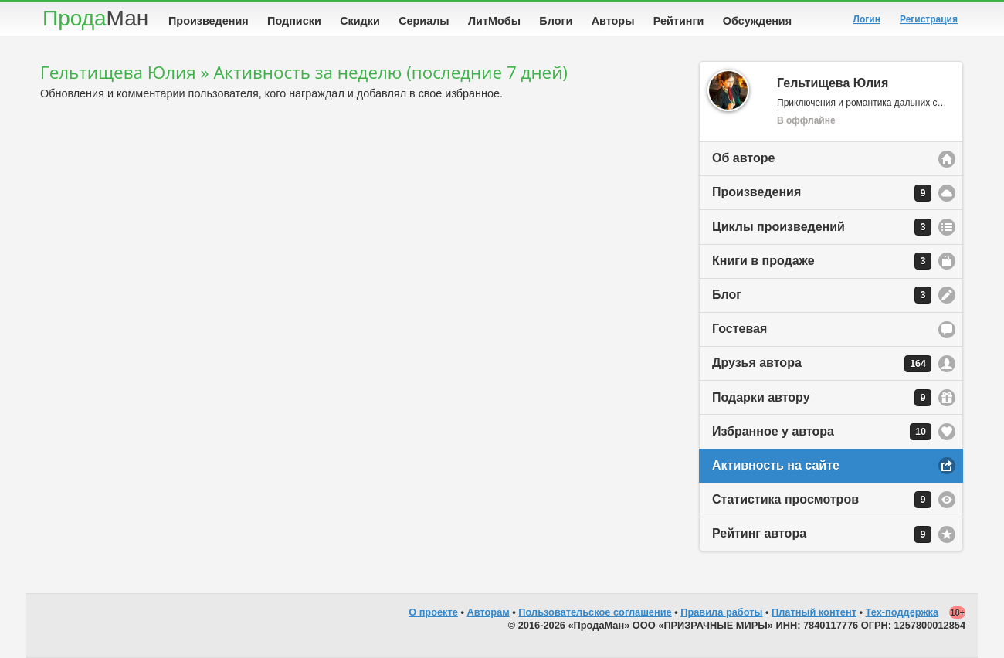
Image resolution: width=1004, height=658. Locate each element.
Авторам (488, 612)
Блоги (555, 21)
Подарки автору (821, 397)
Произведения (208, 21)
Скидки (360, 21)
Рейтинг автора (821, 534)
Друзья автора (821, 363)
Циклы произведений (821, 227)
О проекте (433, 612)
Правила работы (721, 612)
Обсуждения (757, 21)
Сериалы (424, 21)
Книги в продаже (821, 261)
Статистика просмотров (821, 499)
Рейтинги (678, 21)
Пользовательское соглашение (594, 612)
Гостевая (739, 328)
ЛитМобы (494, 21)
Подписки (294, 21)
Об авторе (743, 157)
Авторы (613, 21)
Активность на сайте (775, 465)
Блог (821, 295)
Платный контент (814, 612)
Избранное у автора (821, 431)
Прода (95, 18)
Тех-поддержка (902, 612)
